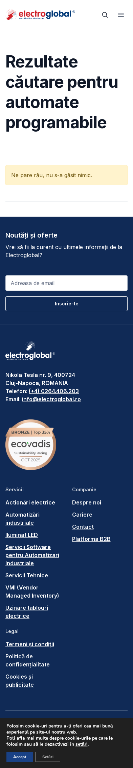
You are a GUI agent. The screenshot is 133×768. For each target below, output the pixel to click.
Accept (19, 757)
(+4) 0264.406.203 (54, 391)
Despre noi (86, 502)
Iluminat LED (21, 534)
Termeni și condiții (29, 644)
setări (81, 744)
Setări (47, 757)
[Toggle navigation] (121, 15)
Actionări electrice (30, 502)
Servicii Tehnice (26, 575)
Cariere (82, 514)
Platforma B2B (91, 539)
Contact (83, 526)
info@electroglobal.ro (51, 399)
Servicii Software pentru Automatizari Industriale (32, 555)
